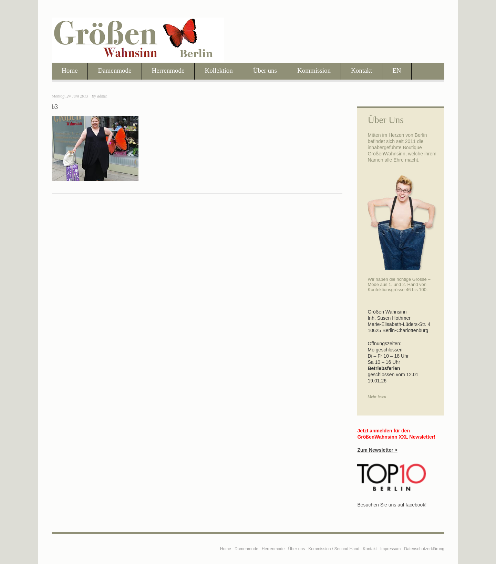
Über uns (265, 70)
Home (70, 70)
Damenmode (114, 70)
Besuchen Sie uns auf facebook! (391, 504)
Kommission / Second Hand (333, 548)
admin (102, 96)
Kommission (314, 70)
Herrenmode (168, 70)
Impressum (390, 548)
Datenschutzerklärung (424, 548)
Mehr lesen (377, 396)
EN (396, 70)
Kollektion (218, 70)
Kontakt (361, 70)
